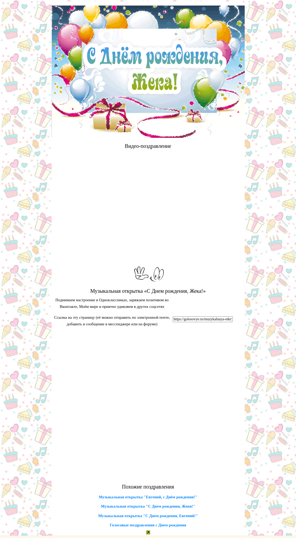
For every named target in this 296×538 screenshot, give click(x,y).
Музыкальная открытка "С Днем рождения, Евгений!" (148, 516)
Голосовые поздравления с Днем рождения (148, 525)
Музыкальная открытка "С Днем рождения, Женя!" (148, 506)
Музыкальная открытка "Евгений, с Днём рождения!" (148, 497)
